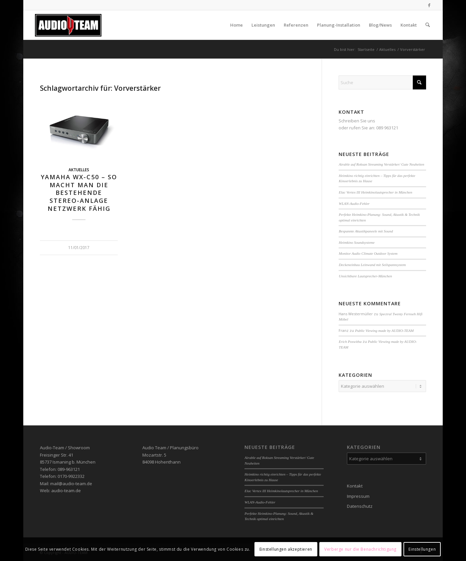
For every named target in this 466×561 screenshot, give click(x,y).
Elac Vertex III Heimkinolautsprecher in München (375, 192)
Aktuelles (79, 169)
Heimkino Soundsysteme (357, 242)
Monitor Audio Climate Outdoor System (368, 253)
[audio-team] (68, 25)
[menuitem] (236, 25)
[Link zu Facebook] (429, 5)
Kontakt (355, 486)
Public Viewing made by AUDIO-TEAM (384, 331)
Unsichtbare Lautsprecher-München (365, 276)
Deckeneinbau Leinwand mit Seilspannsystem (372, 265)
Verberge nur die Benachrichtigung (360, 549)
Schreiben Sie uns (357, 121)
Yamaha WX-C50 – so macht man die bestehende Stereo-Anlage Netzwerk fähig (79, 192)
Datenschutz (360, 506)
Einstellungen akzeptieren (285, 549)
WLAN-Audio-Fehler (354, 204)
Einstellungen (422, 549)
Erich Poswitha (350, 342)
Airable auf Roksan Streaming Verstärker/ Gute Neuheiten (381, 164)
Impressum (358, 496)
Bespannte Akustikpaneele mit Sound (366, 231)
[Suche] (427, 25)
